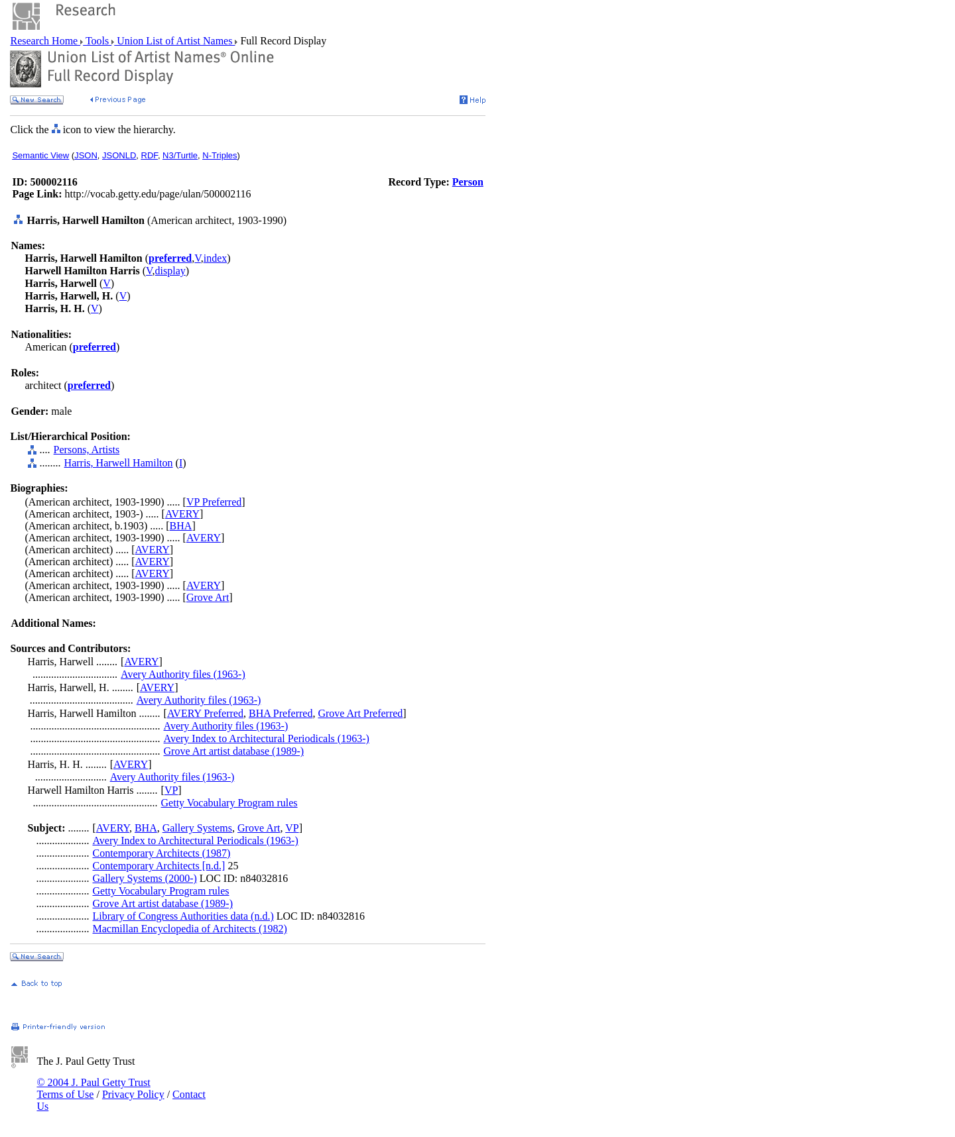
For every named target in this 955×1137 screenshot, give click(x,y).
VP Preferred (213, 502)
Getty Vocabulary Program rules (229, 802)
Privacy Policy (133, 1094)
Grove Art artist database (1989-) (234, 751)
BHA (181, 525)
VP (171, 790)
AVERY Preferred (205, 713)
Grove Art (207, 597)
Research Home (45, 40)
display (170, 270)
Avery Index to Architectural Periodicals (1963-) (266, 738)
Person (467, 182)
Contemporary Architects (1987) (161, 853)
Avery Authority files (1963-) (183, 674)
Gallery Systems (197, 828)
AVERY (182, 513)
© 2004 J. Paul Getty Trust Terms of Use (93, 1088)
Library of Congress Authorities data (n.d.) (182, 916)
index (215, 258)
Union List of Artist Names (174, 40)
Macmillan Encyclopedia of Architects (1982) (189, 928)
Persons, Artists (87, 449)
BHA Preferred (280, 713)
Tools (97, 40)
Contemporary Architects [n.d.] (158, 865)
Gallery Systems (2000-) (144, 878)
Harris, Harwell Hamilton (118, 462)
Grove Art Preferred (360, 713)
